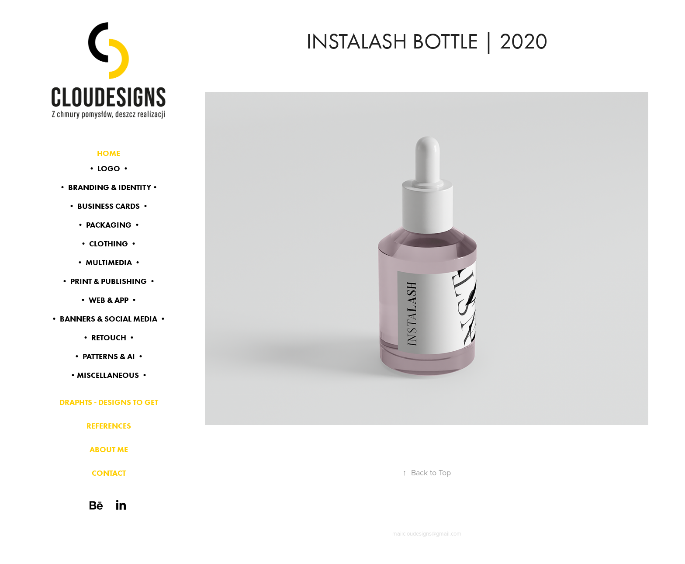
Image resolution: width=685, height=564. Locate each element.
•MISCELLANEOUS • (109, 375)
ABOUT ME (109, 449)
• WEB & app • (108, 300)
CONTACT (109, 473)
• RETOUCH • (109, 338)
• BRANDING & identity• (109, 187)
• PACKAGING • (108, 225)
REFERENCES (108, 426)
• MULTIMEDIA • (109, 262)
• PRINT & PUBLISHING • (108, 281)
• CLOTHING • (109, 244)
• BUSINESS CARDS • (108, 206)
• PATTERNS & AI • (109, 356)
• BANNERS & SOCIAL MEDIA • (108, 319)
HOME (108, 153)
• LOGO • (109, 168)
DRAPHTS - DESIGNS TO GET (108, 402)
